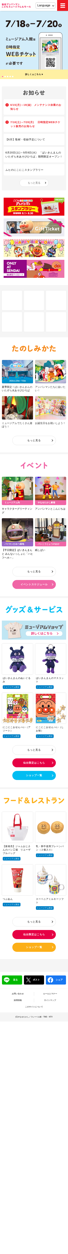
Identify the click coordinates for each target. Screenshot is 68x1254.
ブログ (56, 322)
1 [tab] (3, 77)
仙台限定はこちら (34, 762)
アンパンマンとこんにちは (50, 508)
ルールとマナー (50, 994)
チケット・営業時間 (34, 322)
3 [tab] (8, 77)
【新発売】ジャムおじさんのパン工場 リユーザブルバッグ (17, 850)
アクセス (12, 322)
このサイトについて (34, 1007)
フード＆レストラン (34, 800)
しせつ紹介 (12, 300)
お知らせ (34, 93)
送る (11, 980)
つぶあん (8, 899)
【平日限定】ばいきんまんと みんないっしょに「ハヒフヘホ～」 (17, 554)
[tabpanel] (34, 45)
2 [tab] (5, 77)
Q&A (56, 300)
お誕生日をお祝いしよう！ (50, 423)
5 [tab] (13, 77)
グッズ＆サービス (34, 609)
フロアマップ (34, 300)
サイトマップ (50, 1000)
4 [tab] (10, 77)
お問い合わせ (18, 994)
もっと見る (34, 182)
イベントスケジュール (34, 584)
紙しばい (40, 550)
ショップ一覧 (34, 775)
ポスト (33, 980)
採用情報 (18, 1000)
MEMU (62, 5)
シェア (55, 980)
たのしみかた (34, 349)
